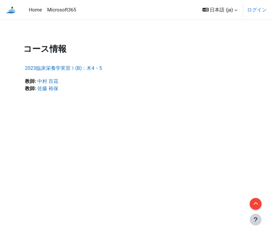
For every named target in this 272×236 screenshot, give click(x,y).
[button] (220, 10)
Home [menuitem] (35, 10)
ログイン (257, 10)
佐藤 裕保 (47, 88)
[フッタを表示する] (256, 220)
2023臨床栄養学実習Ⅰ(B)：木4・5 (63, 68)
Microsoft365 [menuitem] (61, 10)
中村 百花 (47, 81)
